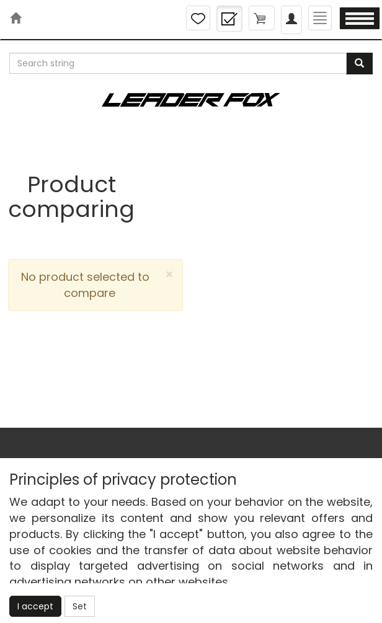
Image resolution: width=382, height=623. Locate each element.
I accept (35, 606)
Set (80, 606)
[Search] (359, 63)
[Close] (169, 274)
